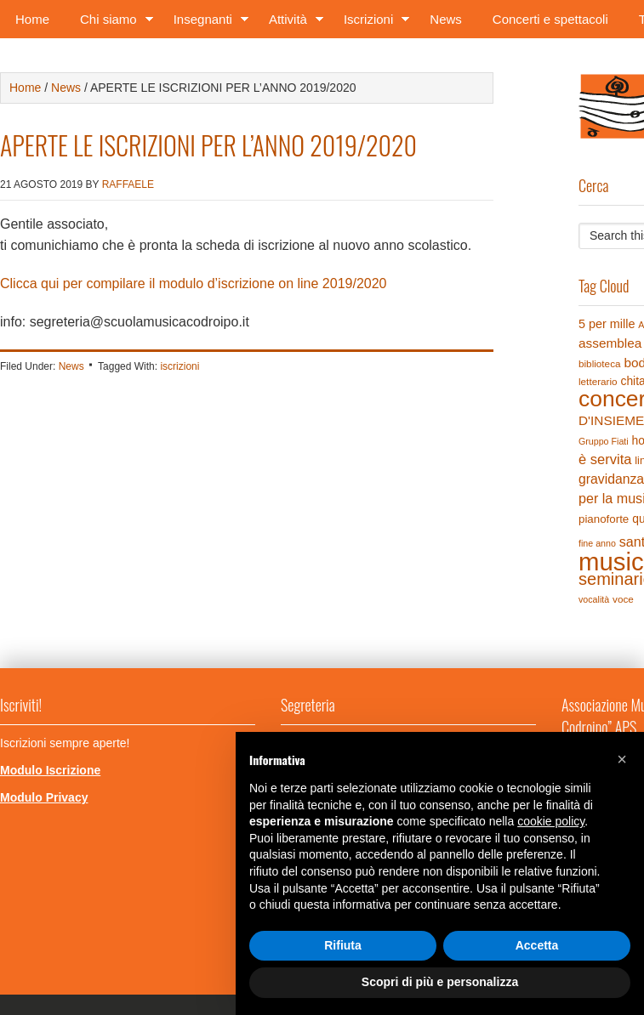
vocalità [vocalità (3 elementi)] (593, 599)
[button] (621, 759)
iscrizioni (179, 366)
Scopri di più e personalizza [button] (440, 982)
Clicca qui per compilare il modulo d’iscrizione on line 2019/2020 (193, 283)
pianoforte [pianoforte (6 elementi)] (603, 519)
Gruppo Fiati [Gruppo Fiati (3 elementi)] (603, 441)
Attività (291, 22)
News (446, 19)
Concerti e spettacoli (550, 19)
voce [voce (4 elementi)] (623, 598)
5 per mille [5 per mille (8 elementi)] (606, 324)
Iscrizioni (371, 22)
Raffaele (128, 184)
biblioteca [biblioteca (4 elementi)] (599, 363)
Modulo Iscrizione (50, 770)
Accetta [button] (537, 945)
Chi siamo (111, 22)
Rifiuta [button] (343, 945)
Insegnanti (206, 22)
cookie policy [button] (550, 821)
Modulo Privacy (44, 797)
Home (32, 19)
